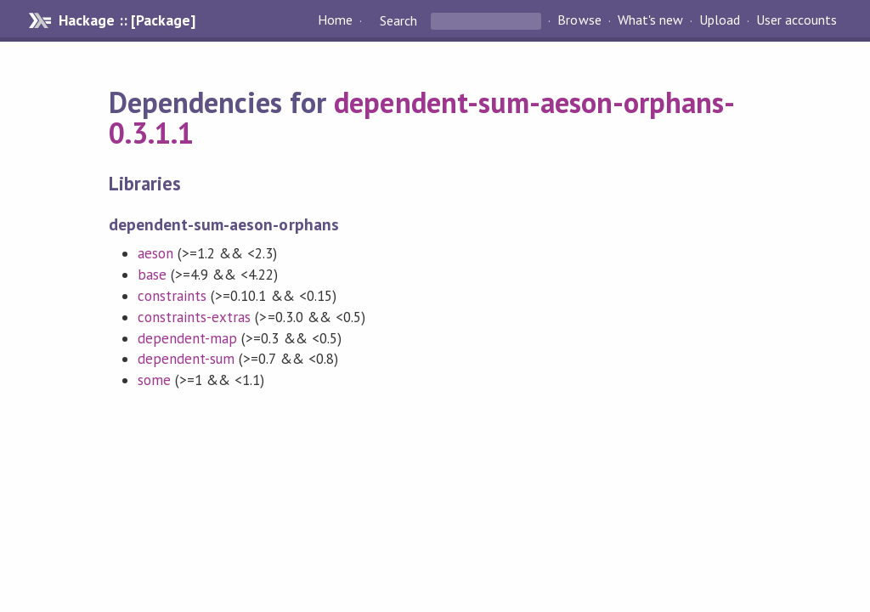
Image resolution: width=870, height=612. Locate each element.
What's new (650, 20)
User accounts (796, 20)
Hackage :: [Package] (127, 20)
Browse (579, 20)
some (154, 380)
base (152, 274)
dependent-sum (186, 358)
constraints (172, 295)
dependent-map (187, 338)
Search (398, 20)
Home (335, 20)
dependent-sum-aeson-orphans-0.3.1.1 (422, 117)
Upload (719, 20)
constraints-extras (194, 317)
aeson (155, 253)
